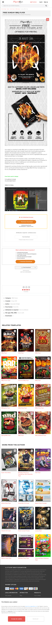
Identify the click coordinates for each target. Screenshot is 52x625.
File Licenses (8, 595)
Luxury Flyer (38, 530)
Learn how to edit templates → (26, 271)
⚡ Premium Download (26, 221)
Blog (21, 595)
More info (15, 307)
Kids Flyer (37, 472)
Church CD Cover (6, 530)
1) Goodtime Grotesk (10, 179)
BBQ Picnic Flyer (5, 380)
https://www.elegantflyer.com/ (31, 606)
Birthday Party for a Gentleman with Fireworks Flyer (25, 474)
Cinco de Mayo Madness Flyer (42, 559)
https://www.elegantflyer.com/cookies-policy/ (22, 611)
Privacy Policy (13, 612)
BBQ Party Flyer (22, 408)
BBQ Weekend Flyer (40, 435)
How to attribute (23, 310)
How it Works (37, 595)
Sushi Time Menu (6, 472)
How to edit (21, 312)
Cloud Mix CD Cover (23, 503)
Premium (36, 2)
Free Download (26, 236)
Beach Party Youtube (41, 503)
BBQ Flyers (15, 298)
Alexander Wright (15, 304)
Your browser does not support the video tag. (26, 279)
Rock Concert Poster (24, 530)
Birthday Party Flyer (23, 558)
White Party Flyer (6, 503)
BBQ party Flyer (5, 408)
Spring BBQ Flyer (6, 435)
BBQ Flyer (4, 353)
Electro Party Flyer (6, 558)
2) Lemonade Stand (10, 181)
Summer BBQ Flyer (23, 380)
